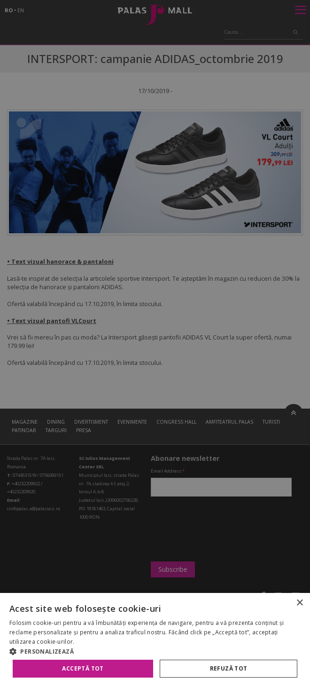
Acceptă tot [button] (82, 668)
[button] (155, 651)
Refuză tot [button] (229, 668)
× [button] (299, 603)
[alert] (155, 343)
